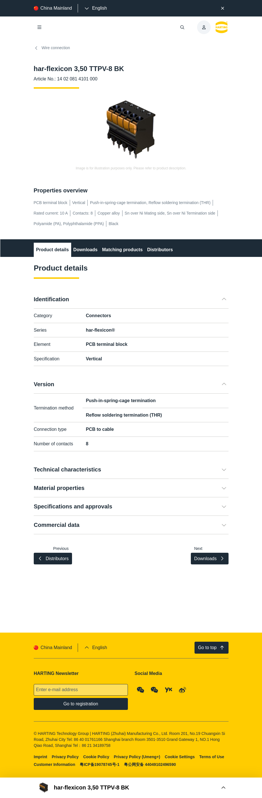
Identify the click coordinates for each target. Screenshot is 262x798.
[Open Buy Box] (131, 788)
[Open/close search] (182, 27)
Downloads (85, 249)
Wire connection (52, 48)
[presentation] (95, 8)
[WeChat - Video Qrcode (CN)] (154, 690)
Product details (52, 249)
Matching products (122, 249)
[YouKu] (168, 690)
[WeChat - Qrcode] (140, 690)
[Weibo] (183, 690)
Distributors (160, 249)
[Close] (223, 8)
